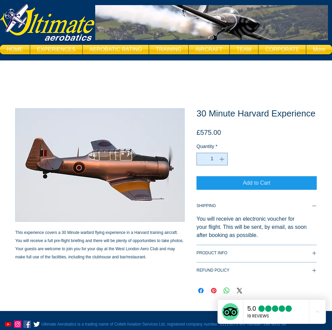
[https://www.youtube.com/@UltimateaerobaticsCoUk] (8, 324)
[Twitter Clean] (36, 324)
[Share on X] (239, 291)
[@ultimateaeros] (17, 324)
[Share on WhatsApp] (227, 291)
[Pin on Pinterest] (214, 291)
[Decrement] (202, 159)
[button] (56, 49)
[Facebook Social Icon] (27, 324)
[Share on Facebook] (201, 291)
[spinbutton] (212, 159)
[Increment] (222, 159)
